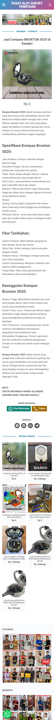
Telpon (39, 408)
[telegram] (37, 425)
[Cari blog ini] (50, 5)
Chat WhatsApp (18, 408)
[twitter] (23, 425)
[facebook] (17, 425)
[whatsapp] (30, 425)
